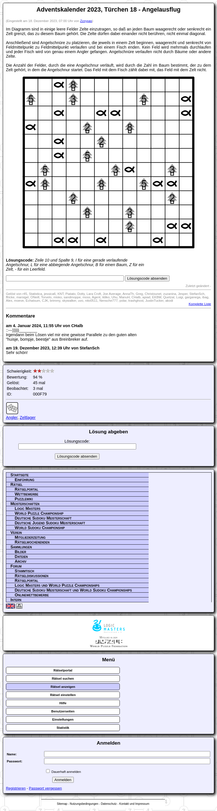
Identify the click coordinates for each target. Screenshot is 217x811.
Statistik (63, 727)
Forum (15, 566)
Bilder (20, 551)
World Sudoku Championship (40, 527)
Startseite (19, 475)
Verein (16, 532)
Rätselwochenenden (32, 542)
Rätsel (16, 484)
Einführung (24, 479)
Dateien (21, 556)
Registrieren (16, 788)
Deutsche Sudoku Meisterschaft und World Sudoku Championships (73, 590)
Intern (15, 599)
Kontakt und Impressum (134, 803)
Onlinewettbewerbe (32, 595)
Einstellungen (63, 719)
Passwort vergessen (45, 788)
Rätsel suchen (63, 678)
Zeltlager (28, 417)
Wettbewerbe (26, 494)
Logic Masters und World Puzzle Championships (57, 585)
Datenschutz (109, 803)
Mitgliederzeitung (30, 537)
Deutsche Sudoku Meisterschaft (43, 518)
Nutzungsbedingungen (84, 803)
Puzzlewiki (24, 499)
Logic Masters (27, 508)
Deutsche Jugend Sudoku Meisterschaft (50, 523)
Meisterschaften (25, 503)
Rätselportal (26, 489)
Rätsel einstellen (63, 695)
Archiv (21, 561)
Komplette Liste (200, 304)
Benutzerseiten (63, 711)
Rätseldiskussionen (31, 575)
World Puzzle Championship (39, 513)
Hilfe (62, 703)
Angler (12, 417)
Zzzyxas (86, 21)
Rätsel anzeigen (63, 686)
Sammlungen (21, 547)
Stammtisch (24, 571)
